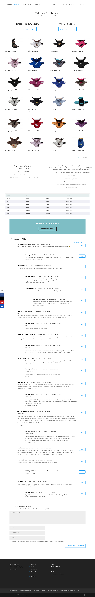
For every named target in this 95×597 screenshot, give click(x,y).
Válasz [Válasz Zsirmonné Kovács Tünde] (81, 336)
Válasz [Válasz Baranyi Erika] (81, 256)
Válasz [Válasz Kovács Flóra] (81, 267)
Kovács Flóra (21, 265)
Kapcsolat (81, 5)
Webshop (17, 5)
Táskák (32, 566)
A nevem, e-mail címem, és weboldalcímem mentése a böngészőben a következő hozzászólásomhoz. (37, 541)
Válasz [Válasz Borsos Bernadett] (81, 246)
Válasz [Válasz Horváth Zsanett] (81, 462)
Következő (86, 157)
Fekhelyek (33, 564)
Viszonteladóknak (55, 566)
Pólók (32, 574)
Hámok (32, 579)
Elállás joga (36, 590)
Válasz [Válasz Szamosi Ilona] (81, 384)
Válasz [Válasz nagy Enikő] (81, 483)
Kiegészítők (33, 576)
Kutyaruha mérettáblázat (57, 574)
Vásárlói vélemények (25, 590)
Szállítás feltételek (52, 590)
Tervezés (53, 5)
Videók (52, 571)
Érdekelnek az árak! (67, 29)
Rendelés (62, 5)
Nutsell (16, 595)
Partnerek (53, 569)
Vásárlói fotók (28, 5)
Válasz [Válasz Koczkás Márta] (81, 450)
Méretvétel (72, 5)
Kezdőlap (10, 5)
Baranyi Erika (45, 16)
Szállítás (37, 5)
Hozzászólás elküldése (75, 546)
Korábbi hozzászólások (79, 242)
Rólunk (52, 564)
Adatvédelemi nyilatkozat (67, 590)
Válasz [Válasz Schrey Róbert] (81, 290)
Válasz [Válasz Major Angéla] (81, 360)
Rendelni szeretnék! (27, 29)
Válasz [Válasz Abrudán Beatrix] (81, 413)
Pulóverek (33, 571)
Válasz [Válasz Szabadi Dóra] (81, 313)
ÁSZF (78, 590)
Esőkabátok (34, 569)
